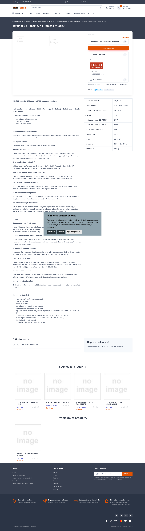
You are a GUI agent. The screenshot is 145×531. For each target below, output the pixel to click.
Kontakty (15, 481)
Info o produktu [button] (97, 55)
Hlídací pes (122, 84)
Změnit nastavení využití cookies (22, 484)
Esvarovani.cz (18, 21)
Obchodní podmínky (18, 475)
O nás (38, 13)
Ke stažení (57, 13)
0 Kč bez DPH (128, 7)
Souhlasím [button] (51, 232)
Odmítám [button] (61, 232)
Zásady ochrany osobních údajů (22, 478)
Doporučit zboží (109, 84)
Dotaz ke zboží (94, 84)
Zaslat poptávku (108, 48)
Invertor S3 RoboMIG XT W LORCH (57, 402)
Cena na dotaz (22, 407)
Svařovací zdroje (62, 21)
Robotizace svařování (39, 21)
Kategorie (46, 13)
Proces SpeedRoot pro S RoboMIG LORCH (84, 403)
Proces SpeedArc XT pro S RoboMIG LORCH (114, 403)
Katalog (28, 21)
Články (67, 13)
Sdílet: (90, 90)
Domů (30, 13)
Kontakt (91, 13)
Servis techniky (79, 13)
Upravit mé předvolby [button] (73, 232)
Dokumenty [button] (95, 80)
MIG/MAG (51, 21)
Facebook (109, 90)
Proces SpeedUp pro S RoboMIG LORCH (27, 403)
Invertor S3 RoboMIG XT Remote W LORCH (27, 454)
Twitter (98, 90)
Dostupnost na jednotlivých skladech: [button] (104, 42)
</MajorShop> (115, 526)
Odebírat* (127, 474)
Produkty (17, 13)
